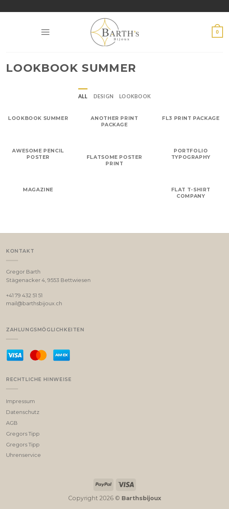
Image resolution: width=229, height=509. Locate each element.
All (83, 96)
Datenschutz (22, 412)
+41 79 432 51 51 (24, 295)
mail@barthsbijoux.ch (34, 303)
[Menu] (45, 32)
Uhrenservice (23, 455)
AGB (12, 423)
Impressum (20, 401)
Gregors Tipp (23, 433)
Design (103, 96)
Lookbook (135, 96)
